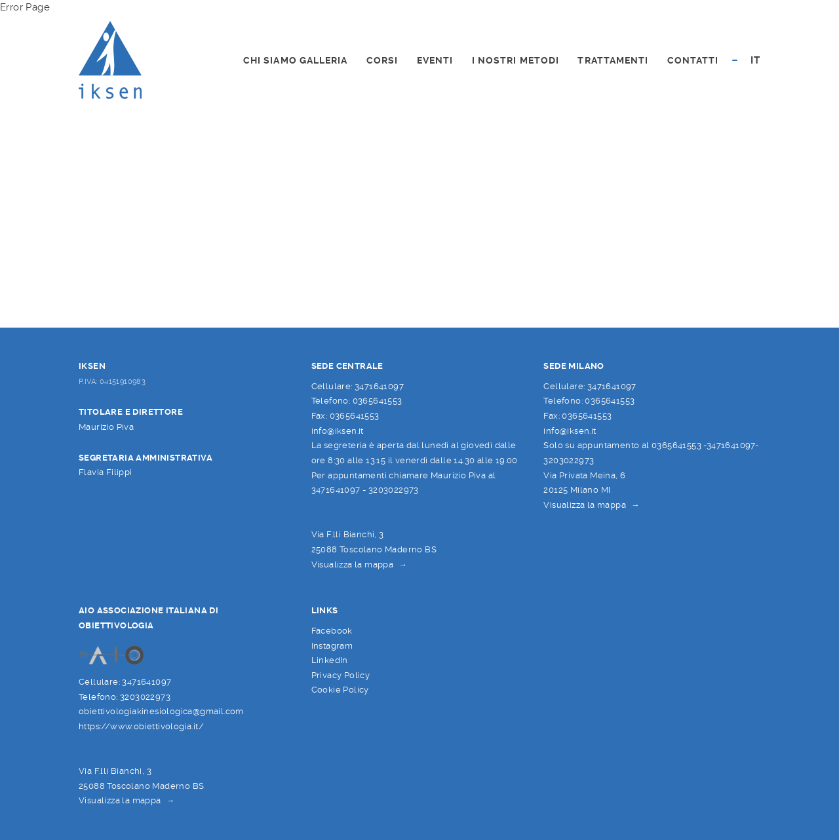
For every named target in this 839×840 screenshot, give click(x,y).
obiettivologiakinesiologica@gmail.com (161, 711)
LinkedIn (329, 660)
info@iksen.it (337, 431)
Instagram (332, 646)
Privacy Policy (340, 675)
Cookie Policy (340, 690)
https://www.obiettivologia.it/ (141, 726)
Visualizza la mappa (352, 564)
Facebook (332, 631)
